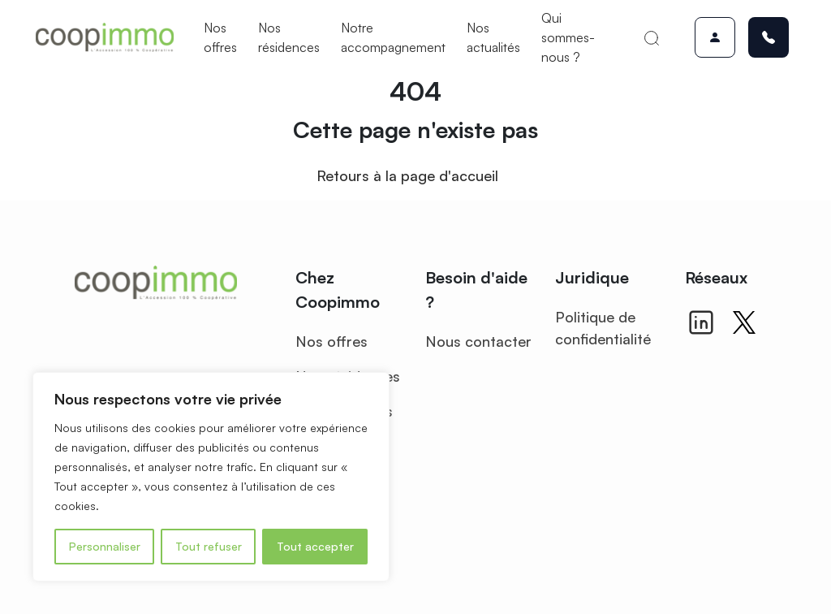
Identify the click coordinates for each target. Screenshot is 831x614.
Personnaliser (104, 546)
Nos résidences (289, 37)
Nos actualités (493, 37)
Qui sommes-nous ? (568, 37)
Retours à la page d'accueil (407, 175)
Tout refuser (208, 546)
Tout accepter (315, 546)
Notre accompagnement (393, 37)
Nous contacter (478, 341)
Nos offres (220, 37)
